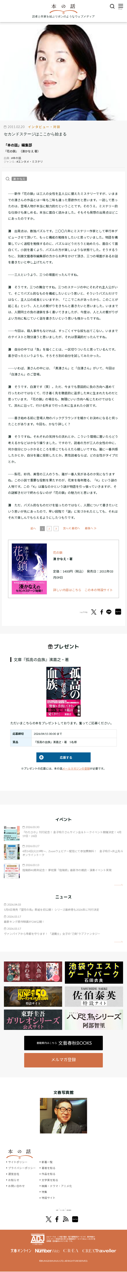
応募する (54, 757)
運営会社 (13, 1174)
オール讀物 (59, 1209)
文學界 (38, 1209)
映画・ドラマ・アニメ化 (57, 1186)
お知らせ (13, 1180)
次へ (80, 528)
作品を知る (48, 1174)
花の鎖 (58, 552)
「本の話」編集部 (18, 145)
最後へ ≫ (91, 528)
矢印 (118, 884)
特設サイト (48, 1197)
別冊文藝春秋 (84, 1209)
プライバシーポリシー (22, 1168)
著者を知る (48, 1168)
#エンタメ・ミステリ (30, 161)
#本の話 (16, 158)
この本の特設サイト (99, 590)
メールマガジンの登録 (76, 768)
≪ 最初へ (36, 528)
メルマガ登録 (63, 1059)
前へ (47, 528)
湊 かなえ (19, 178)
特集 (44, 1192)
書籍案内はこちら (64, 1043)
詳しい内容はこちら (67, 590)
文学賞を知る (50, 1180)
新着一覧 (47, 1162)
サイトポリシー (18, 1162)
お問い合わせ (16, 1186)
